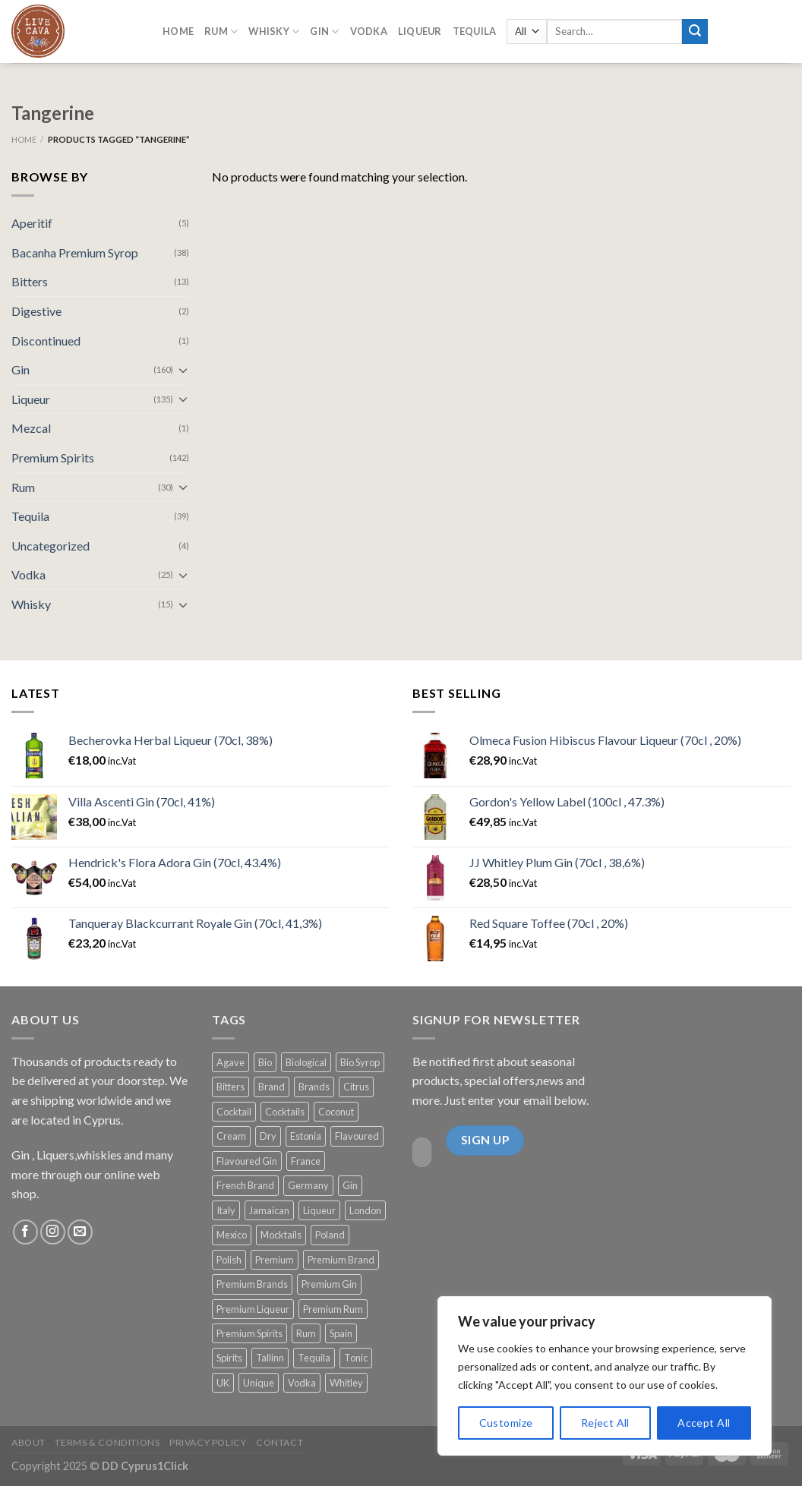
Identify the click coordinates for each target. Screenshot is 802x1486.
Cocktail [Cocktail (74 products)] (233, 1112)
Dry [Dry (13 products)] (268, 1136)
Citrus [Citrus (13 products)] (356, 1087)
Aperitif (31, 223)
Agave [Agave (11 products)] (230, 1062)
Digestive (36, 311)
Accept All (703, 1422)
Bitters (29, 281)
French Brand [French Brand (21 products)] (245, 1185)
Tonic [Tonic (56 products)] (356, 1358)
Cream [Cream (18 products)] (231, 1136)
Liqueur (30, 399)
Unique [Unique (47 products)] (258, 1383)
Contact (279, 1442)
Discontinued (46, 340)
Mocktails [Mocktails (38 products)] (281, 1235)
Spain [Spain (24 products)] (341, 1333)
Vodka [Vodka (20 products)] (302, 1383)
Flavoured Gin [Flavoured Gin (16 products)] (246, 1161)
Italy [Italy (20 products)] (225, 1210)
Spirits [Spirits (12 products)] (229, 1358)
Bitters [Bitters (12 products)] (230, 1087)
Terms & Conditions (107, 1442)
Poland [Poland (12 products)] (330, 1235)
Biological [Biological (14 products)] (306, 1062)
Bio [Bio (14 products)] (265, 1062)
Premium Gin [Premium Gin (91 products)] (329, 1284)
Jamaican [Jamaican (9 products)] (269, 1210)
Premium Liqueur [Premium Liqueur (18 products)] (252, 1309)
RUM (221, 28)
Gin (20, 369)
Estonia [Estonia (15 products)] (305, 1136)
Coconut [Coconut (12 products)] (336, 1112)
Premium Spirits (52, 457)
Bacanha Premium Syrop (74, 252)
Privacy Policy (208, 1442)
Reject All (605, 1422)
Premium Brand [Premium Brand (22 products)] (341, 1260)
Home (178, 28)
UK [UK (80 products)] (222, 1383)
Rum (23, 487)
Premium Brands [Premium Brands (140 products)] (252, 1284)
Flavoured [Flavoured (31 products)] (357, 1136)
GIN (324, 28)
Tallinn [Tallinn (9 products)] (270, 1358)
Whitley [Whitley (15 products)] (346, 1383)
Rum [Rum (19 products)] (306, 1333)
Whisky (273, 28)
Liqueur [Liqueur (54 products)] (319, 1210)
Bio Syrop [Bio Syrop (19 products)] (360, 1062)
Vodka (368, 28)
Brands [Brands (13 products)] (314, 1087)
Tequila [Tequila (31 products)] (314, 1358)
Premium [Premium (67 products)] (274, 1260)
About (28, 1442)
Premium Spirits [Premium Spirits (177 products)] (249, 1333)
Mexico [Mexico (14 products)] (231, 1235)
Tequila (475, 28)
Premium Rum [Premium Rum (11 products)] (333, 1309)
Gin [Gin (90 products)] (350, 1185)
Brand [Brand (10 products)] (271, 1087)
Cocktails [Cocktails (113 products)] (285, 1112)
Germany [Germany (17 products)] (308, 1185)
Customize (506, 1422)
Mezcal (31, 428)
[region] (604, 1376)
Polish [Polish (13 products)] (229, 1260)
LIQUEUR (420, 28)
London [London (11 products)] (365, 1210)
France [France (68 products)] (305, 1161)
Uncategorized (50, 545)
